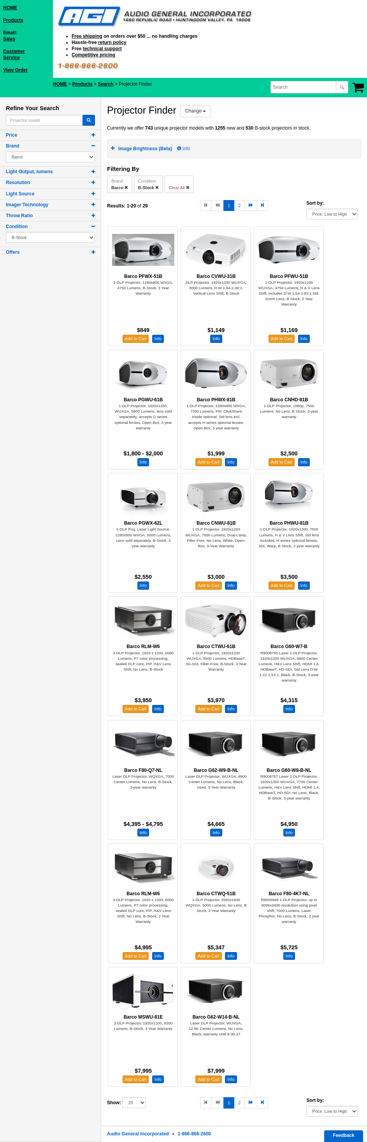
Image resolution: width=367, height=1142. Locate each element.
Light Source (20, 194)
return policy (112, 42)
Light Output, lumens (29, 171)
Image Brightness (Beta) (145, 148)
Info (183, 148)
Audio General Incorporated (138, 1134)
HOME (10, 8)
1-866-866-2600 (194, 1134)
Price (11, 135)
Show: (114, 1102)
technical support (102, 48)
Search (105, 84)
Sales (9, 39)
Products (13, 20)
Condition (17, 226)
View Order (15, 70)
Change (195, 111)
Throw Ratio (19, 215)
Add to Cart (136, 338)
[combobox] (303, 87)
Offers (12, 252)
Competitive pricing (93, 55)
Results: (116, 206)
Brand (12, 146)
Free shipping (87, 36)
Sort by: (315, 203)
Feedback (343, 1135)
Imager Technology (27, 204)
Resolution (18, 182)
